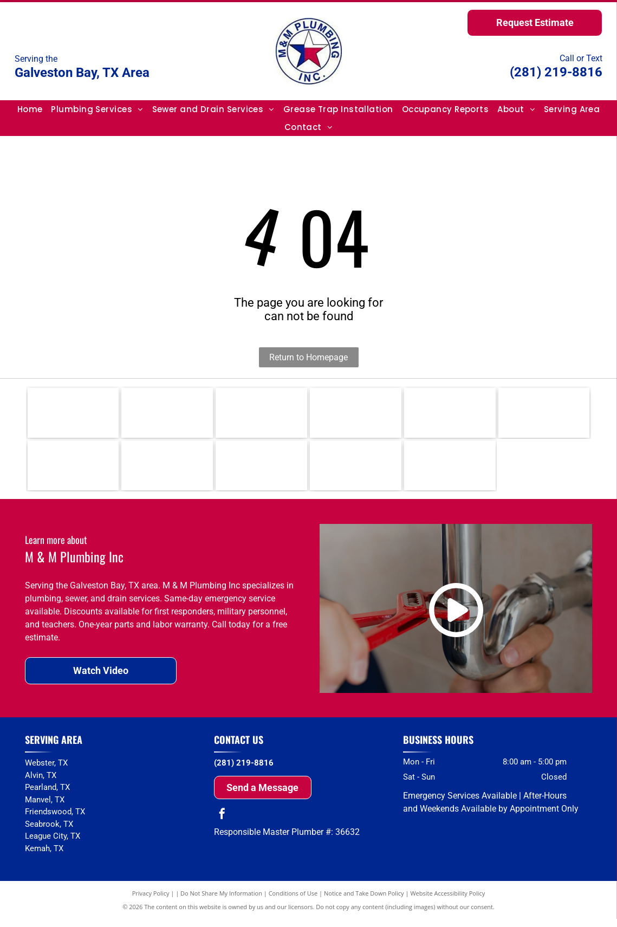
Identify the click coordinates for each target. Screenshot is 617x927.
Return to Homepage (308, 357)
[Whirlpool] (355, 472)
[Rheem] (73, 415)
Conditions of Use (293, 901)
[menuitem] (30, 109)
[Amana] (450, 472)
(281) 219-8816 (556, 72)
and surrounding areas (65, 868)
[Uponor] (544, 415)
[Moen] (355, 415)
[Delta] (450, 415)
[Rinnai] (167, 415)
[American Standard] (261, 472)
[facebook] (222, 823)
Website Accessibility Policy (447, 901)
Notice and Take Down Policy (364, 901)
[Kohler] (261, 415)
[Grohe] (73, 472)
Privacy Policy (151, 901)
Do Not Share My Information (221, 901)
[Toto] (167, 472)
